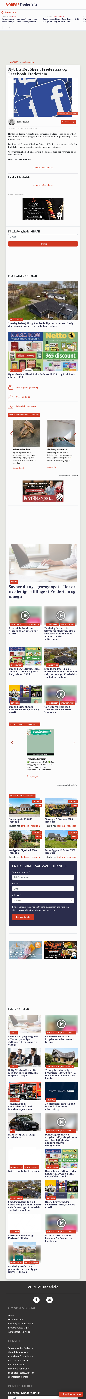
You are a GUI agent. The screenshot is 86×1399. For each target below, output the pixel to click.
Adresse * (16, 895)
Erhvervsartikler (16, 1364)
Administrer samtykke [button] (19, 1332)
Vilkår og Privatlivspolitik (20, 1323)
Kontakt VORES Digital (19, 1327)
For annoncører (15, 1319)
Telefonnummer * (21, 872)
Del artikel (68, 121)
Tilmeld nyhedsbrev (71, 1394)
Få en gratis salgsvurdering (21, 1373)
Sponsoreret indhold (18, 1377)
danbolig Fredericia (30, 826)
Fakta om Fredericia (18, 1360)
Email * (15, 883)
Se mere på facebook (43, 167)
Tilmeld (43, 244)
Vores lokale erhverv (18, 1352)
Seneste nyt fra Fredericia (20, 1348)
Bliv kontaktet (23, 917)
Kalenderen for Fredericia (20, 1356)
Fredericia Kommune (18, 1368)
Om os (11, 1315)
